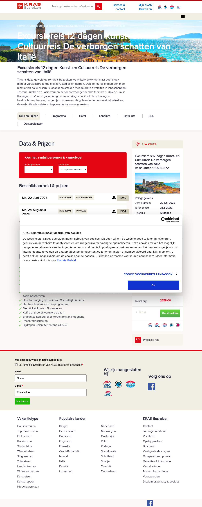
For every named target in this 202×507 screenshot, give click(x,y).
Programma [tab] (58, 116)
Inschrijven (22, 401)
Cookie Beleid (66, 260)
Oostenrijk (107, 436)
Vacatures (149, 436)
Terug (142, 312)
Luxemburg (66, 471)
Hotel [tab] (82, 116)
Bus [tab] (151, 116)
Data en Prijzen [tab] (28, 116)
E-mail (19, 385)
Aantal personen (38, 168)
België (63, 426)
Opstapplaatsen (153, 441)
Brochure (148, 446)
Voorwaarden (151, 476)
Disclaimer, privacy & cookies (161, 481)
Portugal (106, 446)
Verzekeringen (152, 466)
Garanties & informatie (157, 461)
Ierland (63, 456)
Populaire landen (72, 419)
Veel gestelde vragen (156, 451)
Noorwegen (108, 431)
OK (153, 285)
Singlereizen (25, 456)
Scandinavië (108, 451)
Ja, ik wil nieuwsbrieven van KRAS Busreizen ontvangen (51, 364)
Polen (104, 441)
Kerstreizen (24, 476)
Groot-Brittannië (69, 451)
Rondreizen (24, 441)
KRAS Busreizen (155, 419)
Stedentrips (24, 446)
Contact (148, 426)
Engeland (65, 441)
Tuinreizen (24, 461)
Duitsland (65, 436)
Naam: (18, 371)
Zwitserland (108, 471)
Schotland (107, 456)
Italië (62, 461)
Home (21, 26)
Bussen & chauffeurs (156, 471)
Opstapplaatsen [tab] (33, 124)
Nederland (107, 426)
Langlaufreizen (26, 466)
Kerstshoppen (26, 481)
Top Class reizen (27, 431)
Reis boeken (170, 313)
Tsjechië (106, 466)
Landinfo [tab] (104, 116)
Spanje (105, 461)
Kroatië (63, 466)
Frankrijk (64, 446)
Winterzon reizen (28, 471)
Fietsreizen (24, 436)
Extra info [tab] (129, 116)
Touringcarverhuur (154, 431)
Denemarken (67, 431)
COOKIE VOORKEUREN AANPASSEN (148, 274)
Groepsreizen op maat (157, 456)
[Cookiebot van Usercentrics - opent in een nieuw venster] (163, 220)
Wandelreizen (26, 451)
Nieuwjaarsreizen (28, 486)
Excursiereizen (26, 426)
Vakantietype (27, 419)
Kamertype (73, 168)
